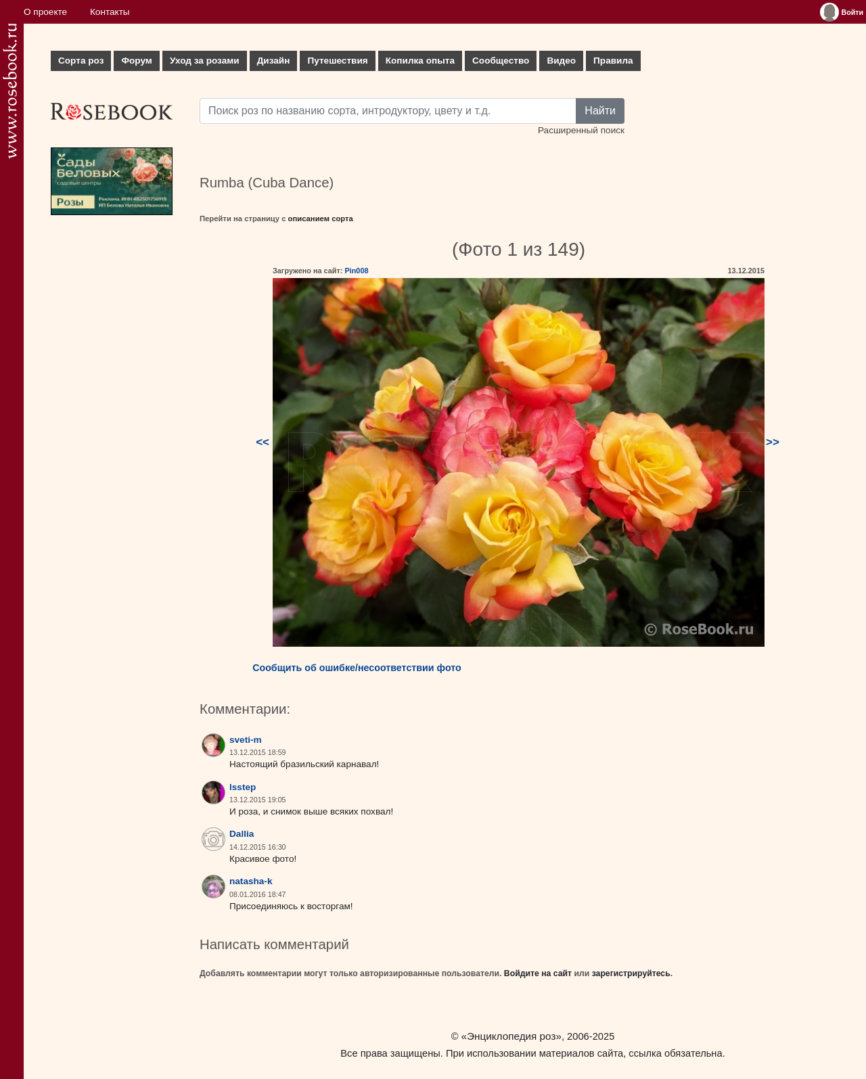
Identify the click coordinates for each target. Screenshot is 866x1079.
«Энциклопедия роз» (511, 1036)
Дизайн (273, 60)
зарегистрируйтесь (631, 973)
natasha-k (250, 881)
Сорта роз (81, 60)
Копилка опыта (420, 60)
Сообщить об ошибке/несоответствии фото (356, 667)
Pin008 (356, 271)
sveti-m (245, 740)
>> (772, 442)
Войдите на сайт (538, 973)
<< (262, 442)
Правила (613, 60)
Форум (136, 60)
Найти (600, 110)
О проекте (45, 12)
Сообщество (500, 60)
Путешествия (337, 60)
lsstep (242, 787)
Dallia (241, 834)
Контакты (110, 12)
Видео (561, 60)
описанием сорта (320, 218)
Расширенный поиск (581, 130)
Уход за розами (205, 60)
